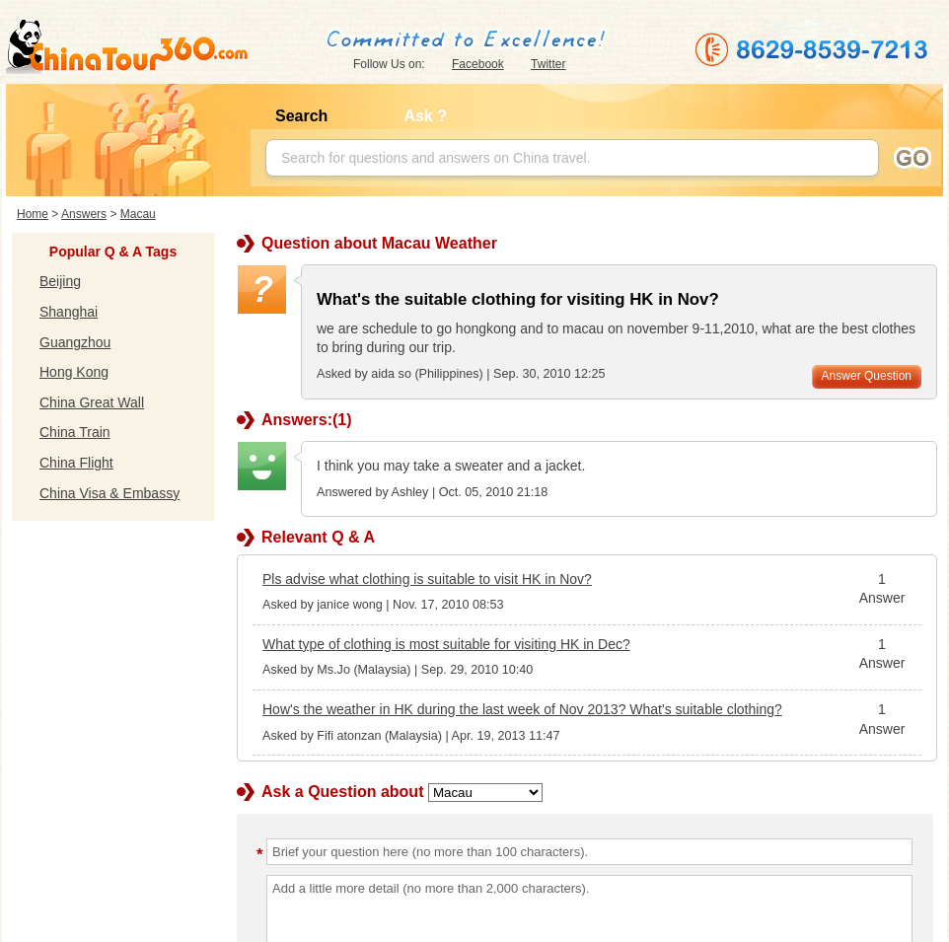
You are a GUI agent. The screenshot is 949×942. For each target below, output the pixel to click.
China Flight (76, 463)
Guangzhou (74, 342)
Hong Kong (74, 372)
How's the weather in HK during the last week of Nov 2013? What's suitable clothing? (522, 709)
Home (32, 214)
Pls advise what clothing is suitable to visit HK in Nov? (427, 579)
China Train (74, 432)
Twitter (548, 64)
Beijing (60, 281)
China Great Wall (91, 402)
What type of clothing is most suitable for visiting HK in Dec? (446, 644)
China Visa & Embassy (109, 493)
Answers (84, 214)
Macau (138, 214)
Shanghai (68, 312)
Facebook (478, 64)
